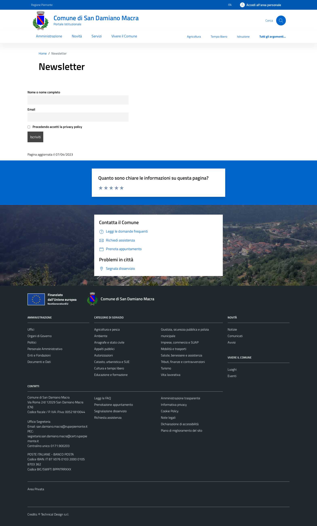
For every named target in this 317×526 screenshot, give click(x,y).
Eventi (232, 375)
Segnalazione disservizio (110, 411)
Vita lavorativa (170, 374)
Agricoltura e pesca (107, 329)
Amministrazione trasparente (180, 398)
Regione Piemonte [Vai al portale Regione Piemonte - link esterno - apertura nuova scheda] (42, 5)
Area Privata (35, 489)
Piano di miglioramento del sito (181, 430)
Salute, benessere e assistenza (181, 355)
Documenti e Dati (39, 361)
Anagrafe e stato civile (109, 342)
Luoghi (232, 369)
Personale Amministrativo (44, 348)
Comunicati (235, 335)
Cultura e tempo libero (109, 368)
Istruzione (243, 36)
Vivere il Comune (124, 36)
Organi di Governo (39, 335)
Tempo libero (219, 36)
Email (31, 109)
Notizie (232, 329)
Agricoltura (194, 36)
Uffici (30, 329)
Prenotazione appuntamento (113, 404)
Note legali (168, 417)
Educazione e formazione (111, 374)
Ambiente (100, 335)
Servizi (97, 36)
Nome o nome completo (43, 92)
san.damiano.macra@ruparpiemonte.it (62, 426)
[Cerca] (281, 20)
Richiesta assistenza (108, 417)
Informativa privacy (174, 404)
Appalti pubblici (104, 348)
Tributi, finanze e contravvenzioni (183, 361)
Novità (77, 36)
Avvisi (232, 342)
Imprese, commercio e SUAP (180, 342)
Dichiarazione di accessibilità (180, 424)
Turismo (166, 368)
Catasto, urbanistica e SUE (112, 361)
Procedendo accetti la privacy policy (54, 126)
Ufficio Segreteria (38, 421)
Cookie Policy (170, 411)
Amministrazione (49, 36)
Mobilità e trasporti (173, 348)
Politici (31, 342)
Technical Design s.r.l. (55, 514)
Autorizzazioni (103, 355)
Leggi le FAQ (102, 398)
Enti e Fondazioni (39, 355)
